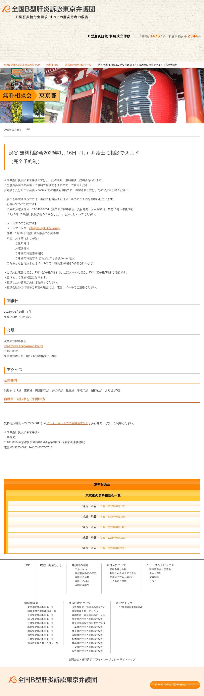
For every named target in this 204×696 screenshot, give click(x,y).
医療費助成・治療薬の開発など (88, 587)
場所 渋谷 (103, 487)
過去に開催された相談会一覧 (43, 623)
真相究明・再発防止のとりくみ (88, 595)
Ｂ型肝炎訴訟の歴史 (85, 553)
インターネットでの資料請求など (67, 403)
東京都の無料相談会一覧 (40, 587)
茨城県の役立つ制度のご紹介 (87, 615)
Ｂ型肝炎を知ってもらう (85, 591)
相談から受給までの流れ (123, 553)
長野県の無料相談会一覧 (40, 619)
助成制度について (144, 32)
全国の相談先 (82, 565)
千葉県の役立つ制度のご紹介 (87, 607)
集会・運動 (155, 553)
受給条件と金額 (118, 549)
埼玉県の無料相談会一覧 (40, 599)
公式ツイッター (125, 583)
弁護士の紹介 (82, 561)
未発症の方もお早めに (122, 557)
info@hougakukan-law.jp (44, 208)
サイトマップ (129, 639)
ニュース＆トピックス (172, 32)
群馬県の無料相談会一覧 (40, 611)
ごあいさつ (81, 549)
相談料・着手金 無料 (48, 670)
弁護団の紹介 (60, 32)
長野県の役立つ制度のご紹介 (87, 631)
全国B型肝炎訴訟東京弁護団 (48, 658)
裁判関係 (154, 557)
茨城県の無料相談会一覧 (40, 603)
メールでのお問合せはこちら (175, 663)
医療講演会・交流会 (160, 549)
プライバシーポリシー (106, 639)
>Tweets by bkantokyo (130, 587)
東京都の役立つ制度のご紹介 (87, 599)
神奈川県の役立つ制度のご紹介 (88, 603)
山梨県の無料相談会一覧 (40, 615)
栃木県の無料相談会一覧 (40, 607)
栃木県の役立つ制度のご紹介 (87, 619)
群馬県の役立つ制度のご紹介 (87, 623)
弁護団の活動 (82, 557)
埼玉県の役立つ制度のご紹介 (87, 611)
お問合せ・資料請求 (78, 639)
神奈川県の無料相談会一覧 (41, 591)
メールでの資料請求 (152, 6)
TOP (22, 45)
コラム (153, 561)
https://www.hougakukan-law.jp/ (23, 326)
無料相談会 (116, 32)
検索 (197, 6)
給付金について (88, 32)
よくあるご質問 (118, 561)
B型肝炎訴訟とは (31, 32)
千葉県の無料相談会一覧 (40, 595)
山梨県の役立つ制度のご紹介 (87, 627)
